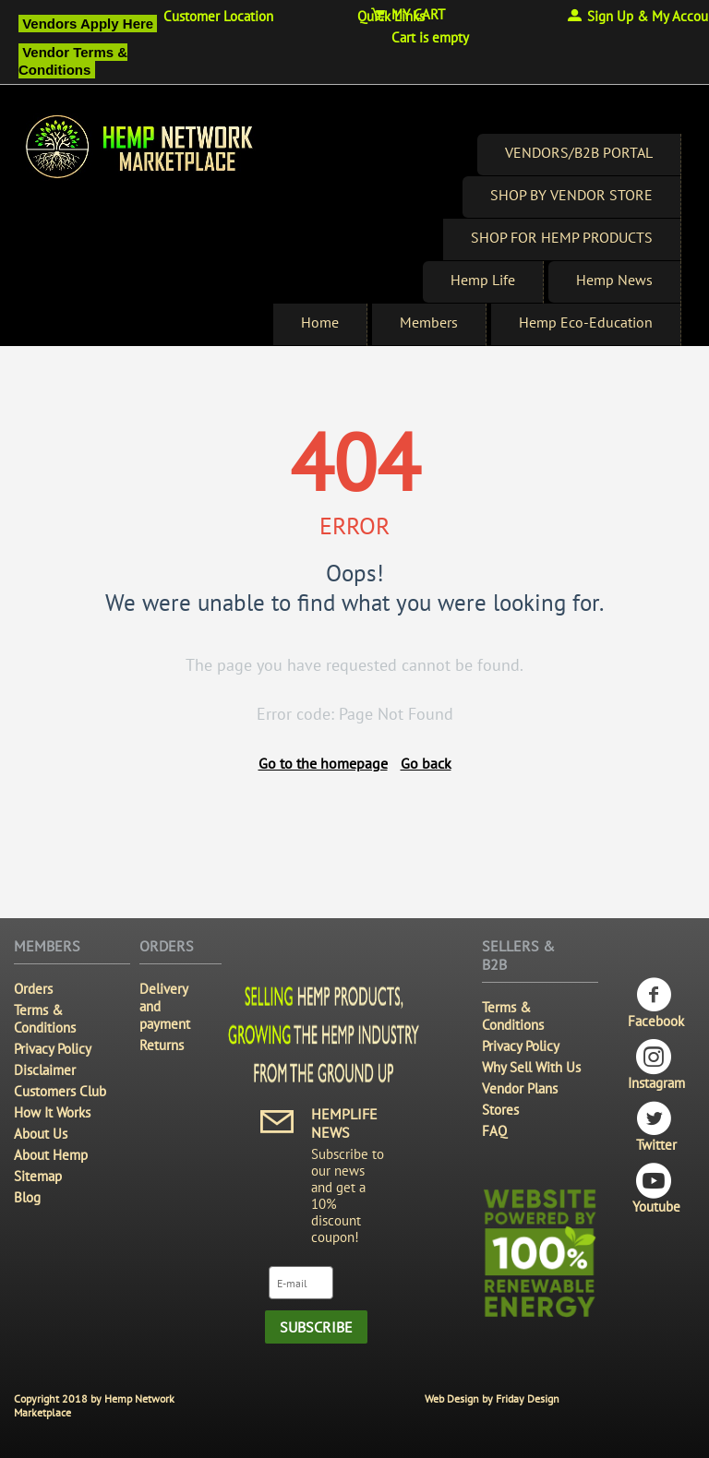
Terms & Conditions (45, 1018)
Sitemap (38, 1176)
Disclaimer (45, 1070)
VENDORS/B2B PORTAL (579, 152)
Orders (33, 989)
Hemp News (614, 279)
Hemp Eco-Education (586, 322)
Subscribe (316, 1327)
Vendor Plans (520, 1088)
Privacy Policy (52, 1049)
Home (320, 322)
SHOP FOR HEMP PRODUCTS (562, 237)
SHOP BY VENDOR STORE (571, 194)
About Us (40, 1133)
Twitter (656, 1127)
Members (429, 322)
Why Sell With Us (531, 1067)
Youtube (656, 1189)
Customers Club (60, 1091)
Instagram (656, 1065)
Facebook (656, 1003)
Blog (27, 1197)
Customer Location (218, 16)
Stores (500, 1109)
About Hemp (51, 1155)
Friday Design (527, 1398)
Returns (161, 1045)
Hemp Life (483, 279)
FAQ (494, 1131)
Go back (426, 763)
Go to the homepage (323, 763)
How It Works (52, 1112)
